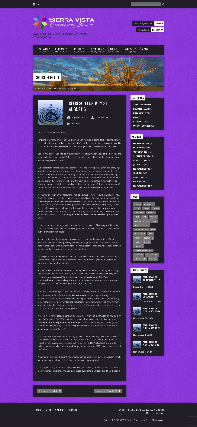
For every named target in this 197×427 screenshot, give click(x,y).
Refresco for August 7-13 (108, 391)
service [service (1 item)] (137, 259)
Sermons (37, 410)
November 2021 (141, 185)
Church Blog (46, 77)
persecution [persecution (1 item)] (148, 238)
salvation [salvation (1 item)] (138, 255)
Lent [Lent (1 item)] (153, 229)
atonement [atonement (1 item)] (148, 204)
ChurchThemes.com (155, 420)
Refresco (52, 88)
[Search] (146, 4)
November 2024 (141, 147)
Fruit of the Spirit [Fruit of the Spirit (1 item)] (142, 221)
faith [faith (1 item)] (136, 217)
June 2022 (138, 173)
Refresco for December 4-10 (151, 295)
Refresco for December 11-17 (151, 278)
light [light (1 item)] (142, 234)
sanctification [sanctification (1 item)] (152, 255)
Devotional (140, 108)
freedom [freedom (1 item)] (153, 217)
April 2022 (138, 177)
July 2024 (138, 164)
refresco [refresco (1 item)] (146, 242)
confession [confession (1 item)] (139, 213)
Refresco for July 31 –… (69, 88)
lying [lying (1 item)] (150, 234)
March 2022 (139, 181)
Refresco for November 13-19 (151, 326)
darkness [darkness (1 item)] (151, 213)
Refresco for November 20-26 (151, 309)
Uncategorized (142, 125)
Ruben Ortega (102, 117)
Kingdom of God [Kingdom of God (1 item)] (141, 229)
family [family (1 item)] (144, 217)
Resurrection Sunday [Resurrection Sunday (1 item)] (143, 250)
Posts (44, 88)
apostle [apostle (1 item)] (137, 204)
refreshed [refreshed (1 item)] (138, 246)
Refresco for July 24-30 (49, 391)
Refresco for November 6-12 (151, 343)
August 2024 (140, 160)
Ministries (60, 410)
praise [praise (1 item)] (137, 242)
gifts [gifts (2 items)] (155, 221)
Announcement (142, 104)
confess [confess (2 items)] (155, 208)
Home (37, 88)
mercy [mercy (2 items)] (137, 238)
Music (136, 117)
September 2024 (141, 156)
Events (48, 410)
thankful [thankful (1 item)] (153, 259)
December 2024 (141, 143)
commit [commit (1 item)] (146, 208)
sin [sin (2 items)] (144, 259)
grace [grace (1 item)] (136, 225)
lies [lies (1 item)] (135, 234)
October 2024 (140, 151)
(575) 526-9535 (156, 413)
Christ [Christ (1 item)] (137, 208)
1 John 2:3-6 (99, 259)
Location (73, 410)
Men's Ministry (141, 113)
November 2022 (141, 168)
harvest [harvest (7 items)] (145, 225)
